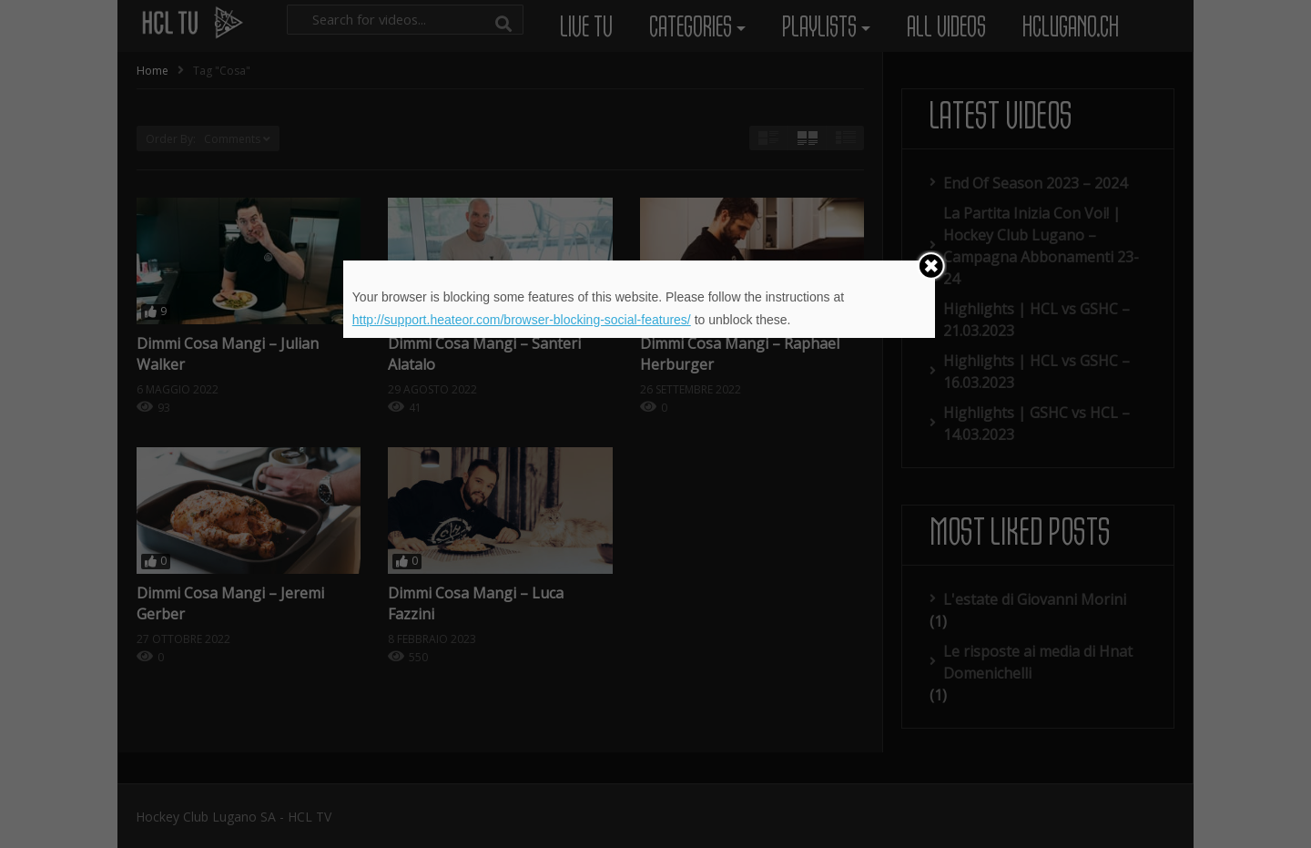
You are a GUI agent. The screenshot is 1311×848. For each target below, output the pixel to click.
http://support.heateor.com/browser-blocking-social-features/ (521, 319)
